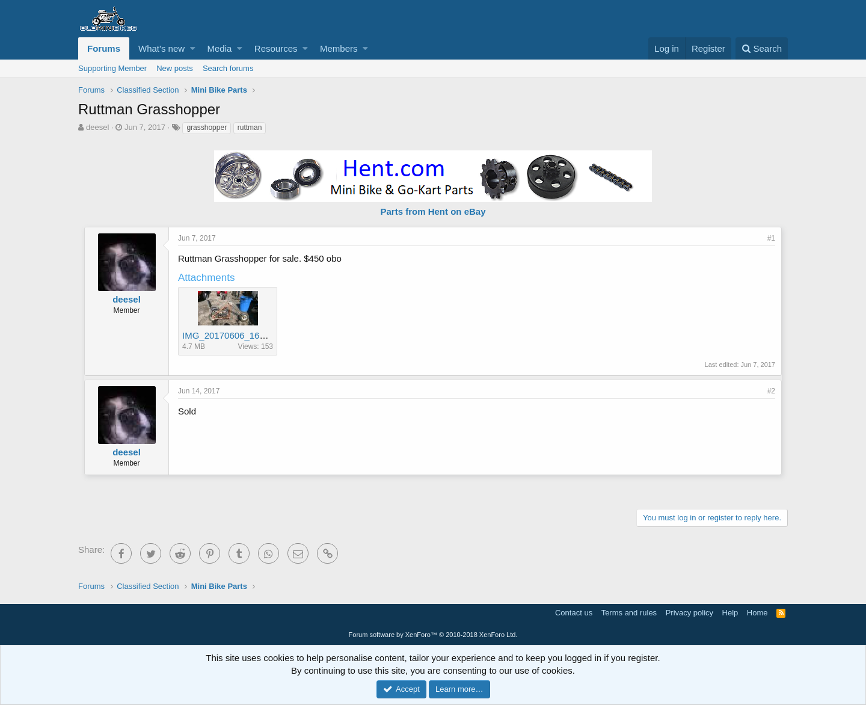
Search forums (228, 68)
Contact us (573, 612)
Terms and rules (629, 612)
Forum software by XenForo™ (433, 634)
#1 (771, 238)
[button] (192, 48)
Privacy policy (689, 612)
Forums (103, 48)
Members (339, 48)
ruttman (250, 127)
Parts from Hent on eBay (432, 211)
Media (219, 48)
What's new (161, 48)
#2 (771, 391)
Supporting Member (112, 68)
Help (730, 612)
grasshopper (206, 127)
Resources (276, 48)
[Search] (761, 48)
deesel (97, 127)
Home (757, 612)
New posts (174, 68)
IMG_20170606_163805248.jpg (245, 335)
